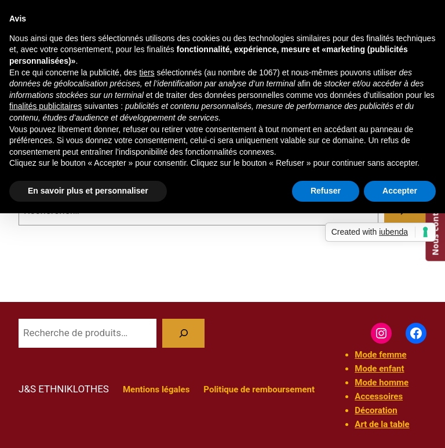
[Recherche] (183, 333)
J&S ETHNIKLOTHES (64, 389)
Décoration (376, 410)
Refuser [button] (326, 190)
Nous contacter (434, 223)
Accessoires (379, 396)
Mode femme (380, 354)
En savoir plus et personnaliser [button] (88, 190)
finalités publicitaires (45, 106)
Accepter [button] (399, 190)
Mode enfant (379, 368)
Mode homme (381, 382)
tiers (146, 72)
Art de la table (382, 424)
